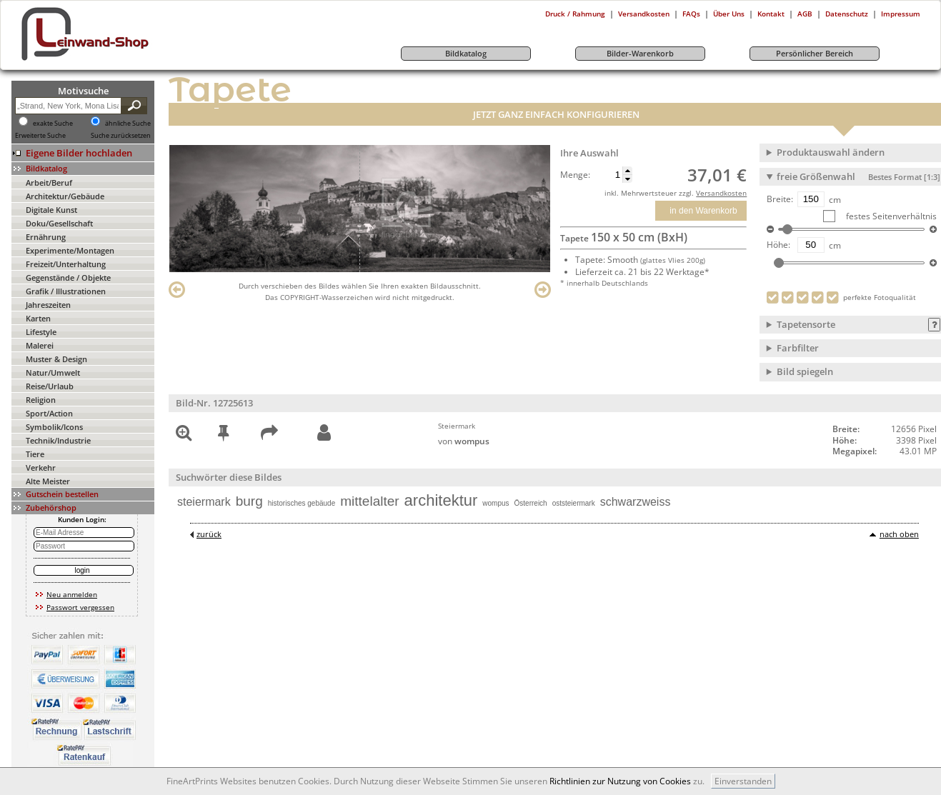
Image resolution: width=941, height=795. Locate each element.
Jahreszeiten (48, 304)
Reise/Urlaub (50, 386)
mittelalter (369, 501)
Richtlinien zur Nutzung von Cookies (620, 781)
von (463, 441)
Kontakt (771, 14)
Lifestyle (41, 331)
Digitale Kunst (51, 209)
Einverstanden (743, 781)
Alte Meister (48, 481)
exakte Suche (53, 123)
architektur (441, 500)
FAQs (691, 14)
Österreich (530, 503)
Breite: (780, 199)
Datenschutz (846, 14)
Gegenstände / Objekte (68, 277)
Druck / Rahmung (575, 14)
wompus (495, 503)
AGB (804, 14)
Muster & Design (56, 359)
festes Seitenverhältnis (890, 216)
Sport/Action (49, 413)
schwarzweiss (635, 502)
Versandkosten (643, 14)
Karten (38, 318)
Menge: (575, 175)
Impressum (900, 14)
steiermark (204, 502)
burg (249, 501)
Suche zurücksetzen (121, 135)
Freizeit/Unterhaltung (66, 264)
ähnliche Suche (128, 123)
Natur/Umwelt (53, 372)
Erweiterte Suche (40, 135)
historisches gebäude (302, 503)
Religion (41, 399)
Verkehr (41, 467)
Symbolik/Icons (54, 426)
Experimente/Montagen (70, 250)
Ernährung (46, 236)
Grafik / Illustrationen (66, 291)
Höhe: (778, 245)
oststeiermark (573, 503)
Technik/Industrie (58, 440)
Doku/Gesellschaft (59, 223)
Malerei (40, 345)
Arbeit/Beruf (49, 182)
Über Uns (729, 14)
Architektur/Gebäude (65, 196)
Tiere (35, 454)
